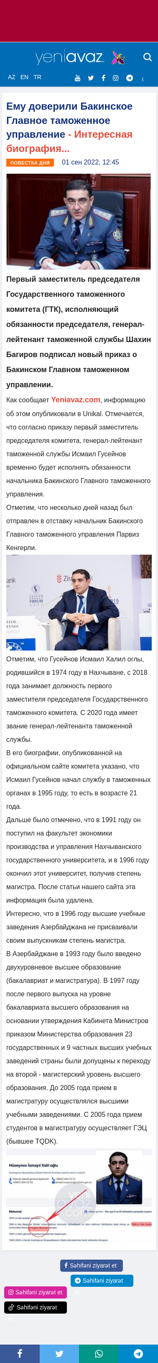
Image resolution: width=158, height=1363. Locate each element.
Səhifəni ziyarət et (90, 1265)
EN (24, 77)
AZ (11, 77)
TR (37, 77)
